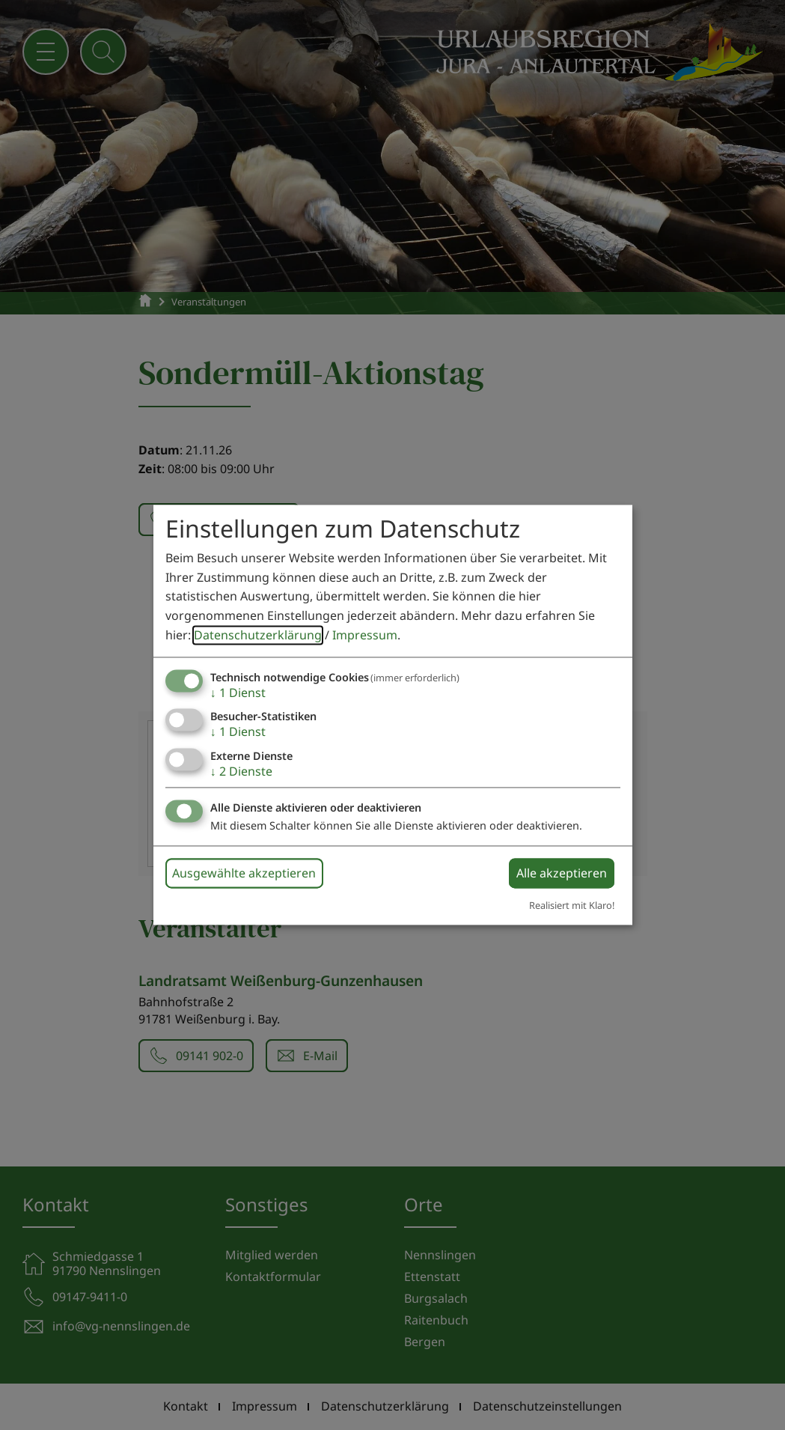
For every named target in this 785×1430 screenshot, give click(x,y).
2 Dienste (241, 771)
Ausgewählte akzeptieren (244, 873)
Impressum (364, 635)
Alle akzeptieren (561, 873)
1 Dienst (238, 693)
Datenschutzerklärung (258, 635)
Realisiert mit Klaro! (571, 905)
